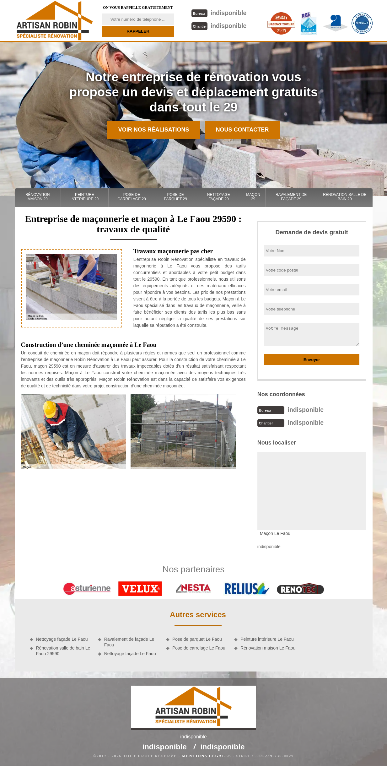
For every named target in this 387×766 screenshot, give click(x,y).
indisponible (218, 12)
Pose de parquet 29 (175, 196)
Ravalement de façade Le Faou (129, 641)
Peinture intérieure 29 (85, 196)
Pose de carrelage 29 (131, 196)
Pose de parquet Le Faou (197, 638)
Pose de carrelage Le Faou (198, 647)
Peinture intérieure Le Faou (267, 638)
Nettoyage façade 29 (218, 196)
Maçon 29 (253, 196)
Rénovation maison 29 (37, 196)
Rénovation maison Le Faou (267, 647)
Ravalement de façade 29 (291, 196)
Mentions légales (206, 755)
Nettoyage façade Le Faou (62, 638)
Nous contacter (242, 130)
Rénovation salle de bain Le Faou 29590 (63, 650)
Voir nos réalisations (153, 130)
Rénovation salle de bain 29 (344, 196)
